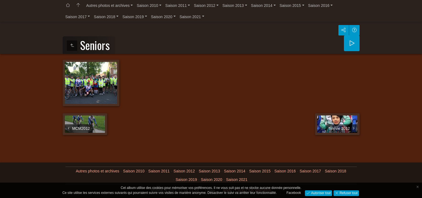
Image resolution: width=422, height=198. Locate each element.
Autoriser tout (320, 193)
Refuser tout (348, 193)
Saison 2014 (261, 5)
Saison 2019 (133, 17)
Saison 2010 (147, 5)
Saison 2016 (319, 5)
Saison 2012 (204, 5)
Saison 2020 (161, 17)
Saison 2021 (190, 17)
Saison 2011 (176, 5)
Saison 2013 (233, 5)
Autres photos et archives (108, 5)
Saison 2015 (290, 5)
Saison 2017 (76, 17)
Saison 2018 (104, 17)
